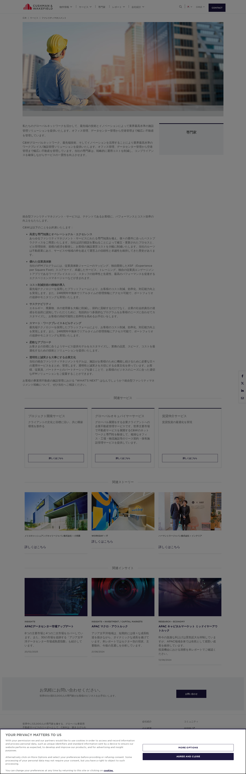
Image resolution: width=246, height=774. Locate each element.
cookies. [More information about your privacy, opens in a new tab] (108, 770)
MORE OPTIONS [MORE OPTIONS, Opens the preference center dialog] (188, 747)
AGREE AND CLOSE (188, 756)
